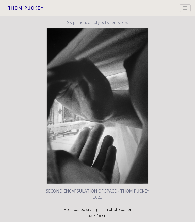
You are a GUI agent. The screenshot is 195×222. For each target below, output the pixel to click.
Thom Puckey (26, 8)
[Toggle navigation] (185, 8)
